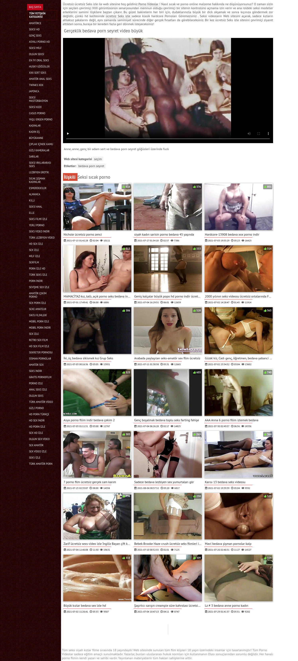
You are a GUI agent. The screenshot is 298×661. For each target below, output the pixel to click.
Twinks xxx (36, 85)
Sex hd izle (36, 433)
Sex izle (34, 250)
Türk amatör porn (41, 464)
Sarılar (34, 156)
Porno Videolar (148, 4)
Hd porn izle (37, 426)
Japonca (34, 91)
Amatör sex (36, 365)
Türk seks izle (38, 274)
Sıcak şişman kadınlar (37, 180)
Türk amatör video (41, 402)
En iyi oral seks (39, 60)
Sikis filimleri (38, 315)
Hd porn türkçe (39, 414)
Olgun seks (36, 395)
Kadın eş (34, 132)
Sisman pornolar (40, 358)
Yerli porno (36, 225)
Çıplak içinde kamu (41, 144)
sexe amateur (37, 309)
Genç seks (35, 35)
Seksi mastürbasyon (38, 99)
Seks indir (35, 371)
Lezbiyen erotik (39, 172)
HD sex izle (36, 244)
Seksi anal (35, 206)
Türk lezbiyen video (42, 237)
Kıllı (32, 200)
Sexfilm (34, 262)
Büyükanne (36, 138)
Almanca (34, 194)
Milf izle (34, 256)
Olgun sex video (39, 439)
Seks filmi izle (38, 219)
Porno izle (36, 383)
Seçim (98, 159)
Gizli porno (36, 408)
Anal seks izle (38, 389)
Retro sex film (38, 340)
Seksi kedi (35, 107)
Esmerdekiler (37, 188)
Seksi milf (35, 48)
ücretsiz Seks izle (119, 16)
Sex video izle (38, 451)
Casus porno (37, 113)
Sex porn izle (37, 303)
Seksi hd (34, 29)
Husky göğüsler (39, 66)
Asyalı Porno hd (39, 42)
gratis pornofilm (40, 377)
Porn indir (36, 281)
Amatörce (35, 23)
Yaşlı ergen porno (40, 119)
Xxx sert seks (37, 72)
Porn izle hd (37, 268)
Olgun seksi (36, 54)
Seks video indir (39, 231)
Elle (31, 213)
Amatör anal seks (40, 79)
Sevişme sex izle (39, 287)
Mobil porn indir (40, 327)
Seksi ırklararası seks (40, 164)
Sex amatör (36, 445)
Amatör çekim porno (38, 295)
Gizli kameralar (39, 150)
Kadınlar (35, 125)
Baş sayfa (35, 7)
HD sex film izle (39, 346)
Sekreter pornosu (41, 352)
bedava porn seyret (91, 166)
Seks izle (34, 457)
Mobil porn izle (39, 321)
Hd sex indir (37, 420)
